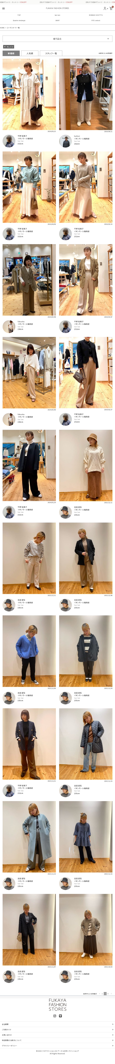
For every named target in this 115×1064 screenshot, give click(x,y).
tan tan (57, 15)
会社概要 (5, 1024)
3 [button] (108, 994)
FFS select (96, 20)
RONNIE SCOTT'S (96, 15)
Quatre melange (19, 20)
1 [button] (102, 994)
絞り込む (57, 38)
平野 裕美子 (22, 136)
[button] (99, 994)
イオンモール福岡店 (25, 138)
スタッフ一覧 (51, 53)
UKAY (57, 20)
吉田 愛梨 (78, 507)
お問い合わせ (7, 1035)
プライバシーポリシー (9, 1045)
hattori (77, 136)
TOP (19, 15)
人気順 (30, 53)
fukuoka (21, 321)
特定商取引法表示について (11, 1040)
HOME (2, 28)
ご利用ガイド (6, 1029)
